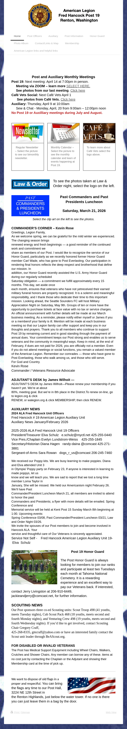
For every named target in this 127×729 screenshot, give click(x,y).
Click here (77, 90)
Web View (111, 712)
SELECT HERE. (78, 86)
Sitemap (25, 712)
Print (15, 712)
